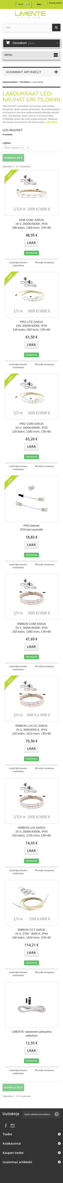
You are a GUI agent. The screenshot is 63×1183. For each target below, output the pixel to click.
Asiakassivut (12, 1143)
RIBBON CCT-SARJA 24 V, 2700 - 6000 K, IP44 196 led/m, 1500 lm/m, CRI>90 (31, 933)
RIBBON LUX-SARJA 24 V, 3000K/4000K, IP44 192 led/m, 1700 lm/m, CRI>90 (31, 831)
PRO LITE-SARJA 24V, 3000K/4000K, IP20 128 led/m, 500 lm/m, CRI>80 (31, 325)
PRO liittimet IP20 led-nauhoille (31, 527)
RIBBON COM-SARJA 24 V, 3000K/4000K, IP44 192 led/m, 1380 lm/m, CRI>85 (31, 627)
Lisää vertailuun (45, 262)
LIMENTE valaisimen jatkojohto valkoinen (31, 1033)
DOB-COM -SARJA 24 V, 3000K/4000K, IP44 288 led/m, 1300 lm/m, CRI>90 (31, 223)
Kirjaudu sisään (55, 3)
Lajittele (7, 143)
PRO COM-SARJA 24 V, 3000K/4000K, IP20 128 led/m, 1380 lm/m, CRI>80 (31, 427)
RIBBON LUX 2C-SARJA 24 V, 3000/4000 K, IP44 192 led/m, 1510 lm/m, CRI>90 (31, 729)
